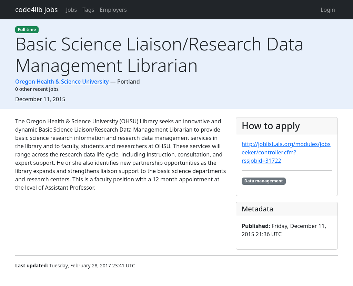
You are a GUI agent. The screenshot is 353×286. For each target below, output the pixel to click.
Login (328, 9)
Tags (88, 9)
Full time (27, 29)
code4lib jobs (36, 9)
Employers (113, 9)
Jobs (71, 9)
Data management (263, 181)
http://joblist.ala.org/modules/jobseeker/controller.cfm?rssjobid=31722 (286, 152)
